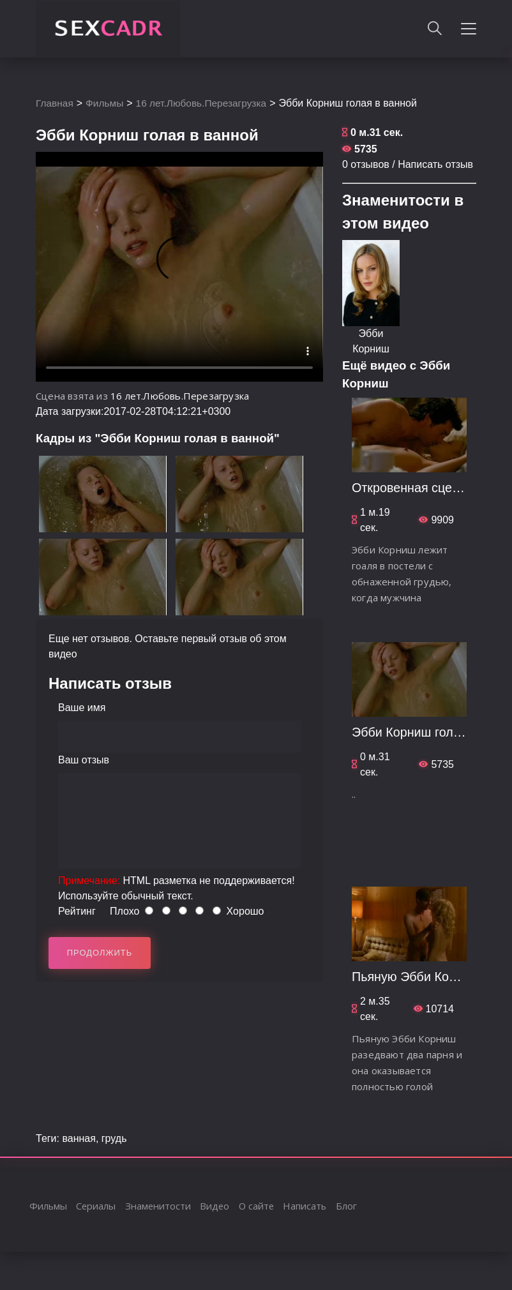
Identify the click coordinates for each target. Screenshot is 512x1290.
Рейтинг (77, 911)
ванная (78, 1138)
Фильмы (106, 103)
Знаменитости (159, 1205)
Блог (350, 1205)
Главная (55, 103)
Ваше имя (81, 707)
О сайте (259, 1205)
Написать (309, 1205)
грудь (114, 1138)
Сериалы (97, 1205)
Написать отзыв (435, 164)
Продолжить (100, 952)
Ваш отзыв (83, 759)
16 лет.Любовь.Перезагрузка (206, 103)
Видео (217, 1205)
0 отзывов (365, 164)
